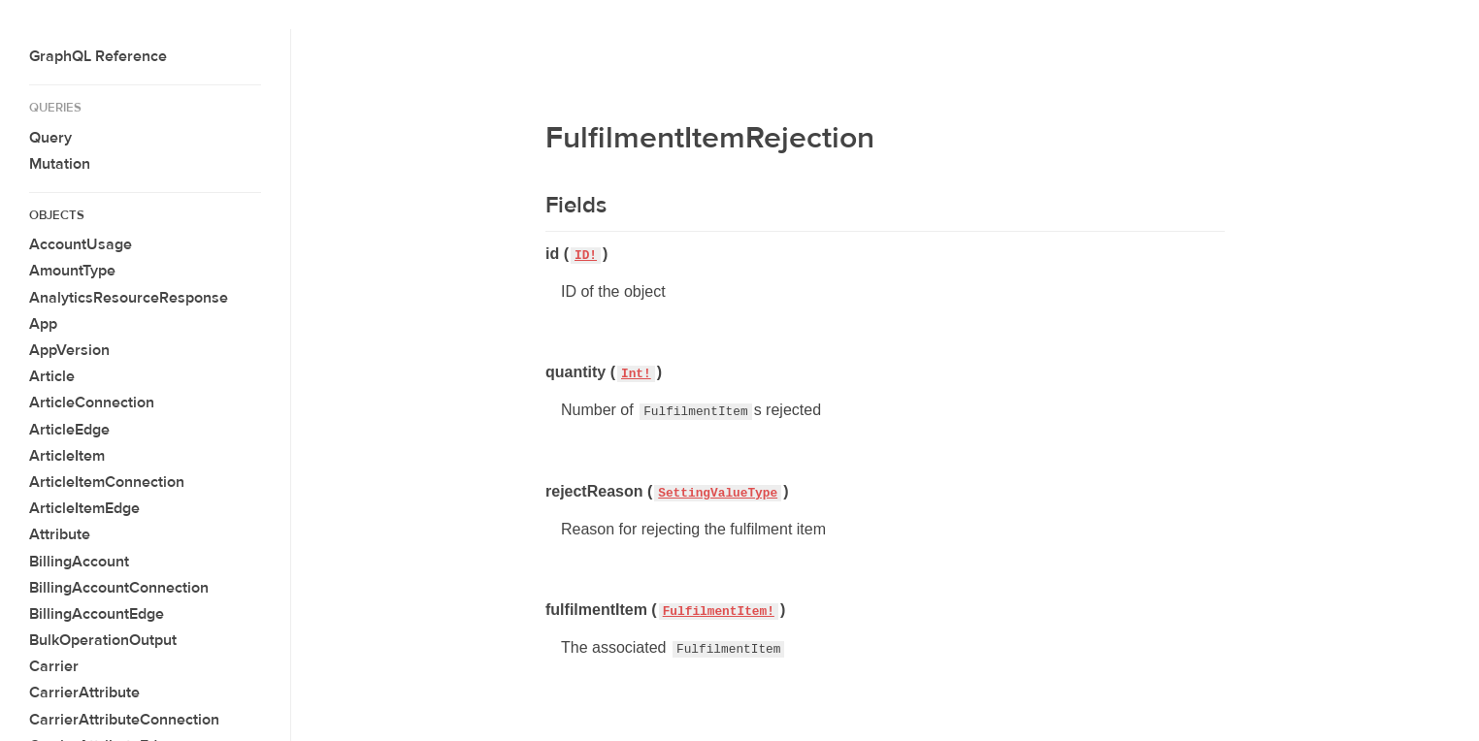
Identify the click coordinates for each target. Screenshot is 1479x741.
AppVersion (69, 350)
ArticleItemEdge (84, 508)
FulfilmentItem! (718, 611)
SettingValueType (717, 493)
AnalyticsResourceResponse (128, 297)
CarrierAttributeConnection (124, 719)
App (43, 324)
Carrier (54, 666)
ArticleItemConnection (106, 482)
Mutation (59, 164)
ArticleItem (67, 456)
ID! (586, 255)
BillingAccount (79, 561)
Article (52, 376)
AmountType (72, 270)
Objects (56, 215)
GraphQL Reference (98, 56)
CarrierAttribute (84, 692)
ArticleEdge (69, 429)
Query (50, 137)
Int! (636, 374)
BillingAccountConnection (119, 587)
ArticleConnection (91, 402)
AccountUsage (80, 244)
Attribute (59, 534)
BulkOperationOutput (103, 640)
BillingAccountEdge (96, 614)
